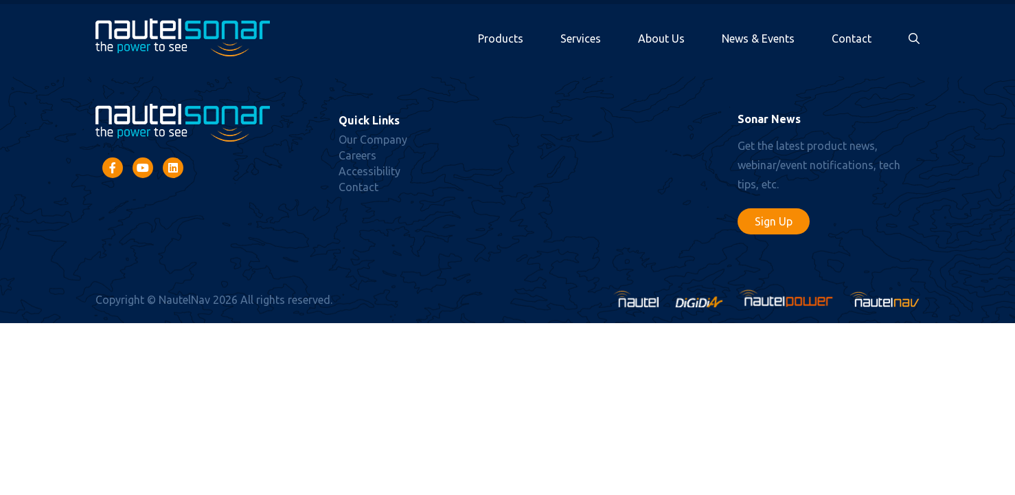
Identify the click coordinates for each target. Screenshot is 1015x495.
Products (500, 38)
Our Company (373, 139)
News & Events (758, 38)
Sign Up (773, 221)
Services (580, 38)
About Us (661, 38)
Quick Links (369, 120)
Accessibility (369, 171)
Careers (357, 155)
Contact (851, 38)
